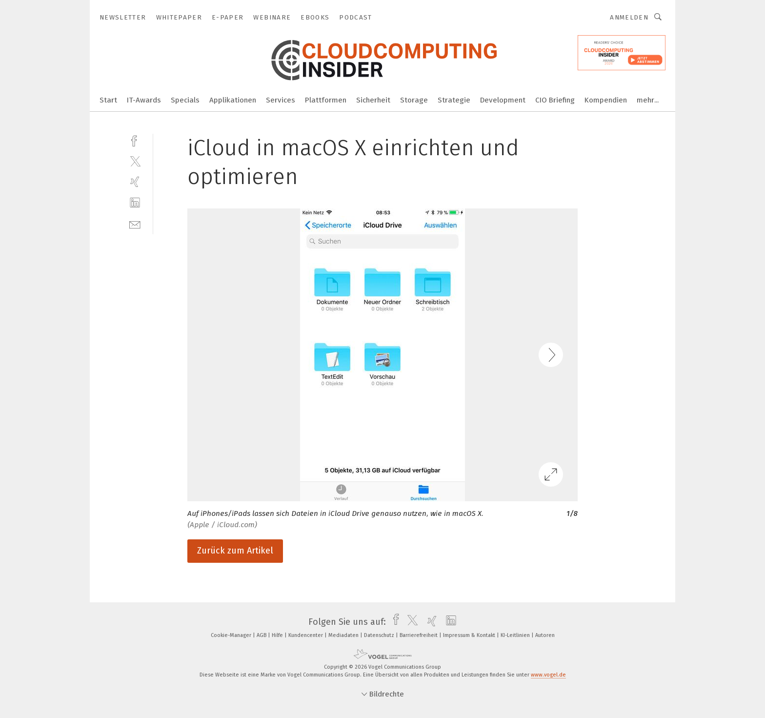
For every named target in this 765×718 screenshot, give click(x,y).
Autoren (545, 635)
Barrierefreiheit (419, 635)
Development (502, 100)
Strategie (454, 100)
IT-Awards (144, 100)
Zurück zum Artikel (235, 550)
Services (280, 100)
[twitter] (135, 161)
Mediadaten (344, 635)
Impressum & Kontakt (470, 635)
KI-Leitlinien (516, 635)
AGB (262, 635)
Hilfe (278, 635)
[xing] (135, 182)
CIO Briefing (555, 100)
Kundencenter (306, 635)
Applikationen (232, 100)
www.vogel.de (548, 675)
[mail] (135, 224)
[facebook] (135, 140)
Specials (185, 100)
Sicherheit (373, 100)
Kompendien (605, 100)
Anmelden (629, 17)
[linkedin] (135, 203)
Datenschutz (380, 635)
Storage (414, 100)
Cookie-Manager (232, 635)
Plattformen (325, 100)
